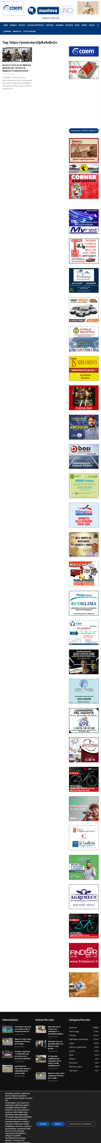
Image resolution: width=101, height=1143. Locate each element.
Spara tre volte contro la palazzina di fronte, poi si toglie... (23, 1041)
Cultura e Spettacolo (35, 25)
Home (5, 25)
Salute (91, 25)
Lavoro (84, 25)
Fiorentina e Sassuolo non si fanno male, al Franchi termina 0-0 (23, 1029)
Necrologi (17, 31)
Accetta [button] (43, 1124)
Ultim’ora (7, 31)
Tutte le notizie (29, 31)
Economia (59, 25)
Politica (22, 25)
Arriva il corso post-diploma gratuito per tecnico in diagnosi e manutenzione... (16, 68)
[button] (97, 25)
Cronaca (13, 25)
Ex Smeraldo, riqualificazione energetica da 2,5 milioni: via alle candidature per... (54, 1061)
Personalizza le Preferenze (80, 1124)
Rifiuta (58, 1124)
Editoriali (50, 25)
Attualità (69, 25)
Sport (77, 25)
